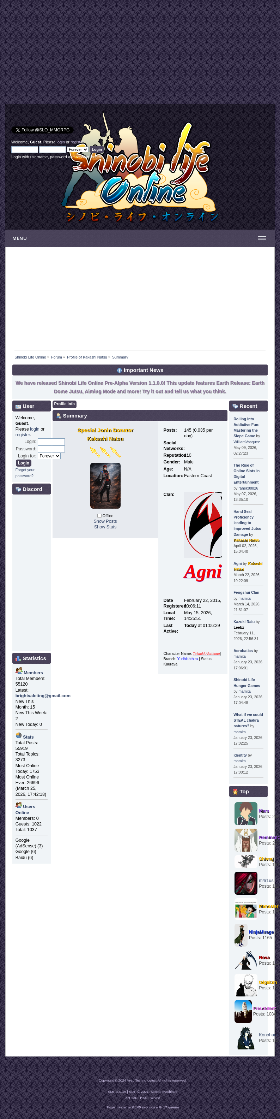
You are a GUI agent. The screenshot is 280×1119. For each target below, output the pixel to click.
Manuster (268, 906)
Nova (264, 957)
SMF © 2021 (139, 1092)
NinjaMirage (261, 932)
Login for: (27, 456)
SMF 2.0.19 (117, 1092)
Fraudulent (264, 1008)
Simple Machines (164, 1092)
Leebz (238, 627)
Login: (30, 441)
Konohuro (268, 1034)
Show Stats (105, 527)
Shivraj (266, 859)
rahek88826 (248, 488)
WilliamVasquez (246, 442)
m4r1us (266, 880)
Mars (264, 811)
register (77, 142)
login (60, 142)
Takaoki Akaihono (206, 654)
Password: (26, 448)
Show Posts (105, 521)
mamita (244, 598)
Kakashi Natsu (246, 540)
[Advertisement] (72, 54)
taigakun (268, 982)
